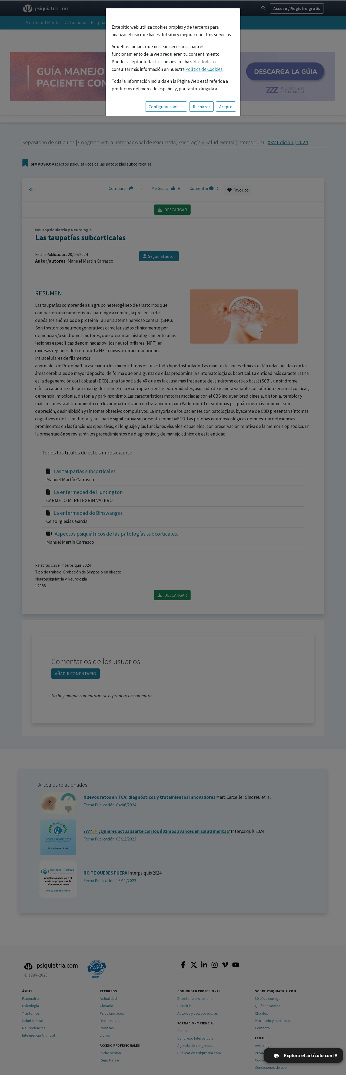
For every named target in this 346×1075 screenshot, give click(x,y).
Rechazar (201, 106)
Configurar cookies (166, 106)
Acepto (225, 106)
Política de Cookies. (204, 69)
